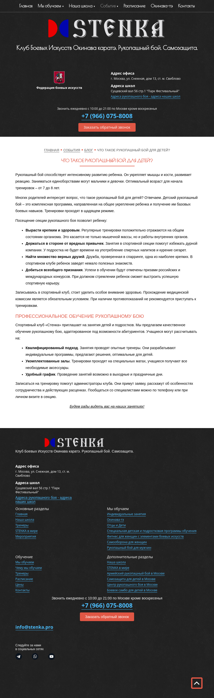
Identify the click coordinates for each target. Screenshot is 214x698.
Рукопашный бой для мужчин (129, 547)
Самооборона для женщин (127, 542)
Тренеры (22, 525)
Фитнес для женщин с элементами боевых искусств (145, 536)
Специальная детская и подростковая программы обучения (152, 531)
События (108, 5)
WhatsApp (35, 657)
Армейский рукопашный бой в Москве (136, 573)
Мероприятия (26, 536)
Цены (20, 584)
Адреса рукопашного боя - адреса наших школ (145, 96)
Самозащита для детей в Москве (131, 579)
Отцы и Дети (116, 525)
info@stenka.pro (34, 627)
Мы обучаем (49, 5)
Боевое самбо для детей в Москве (132, 590)
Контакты (186, 5)
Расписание (134, 5)
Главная (26, 5)
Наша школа (25, 519)
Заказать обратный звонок (107, 127)
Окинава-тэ (162, 5)
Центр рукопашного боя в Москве (132, 584)
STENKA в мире (27, 531)
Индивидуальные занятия (126, 514)
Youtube (49, 657)
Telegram (21, 657)
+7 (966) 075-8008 (107, 116)
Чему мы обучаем (29, 568)
